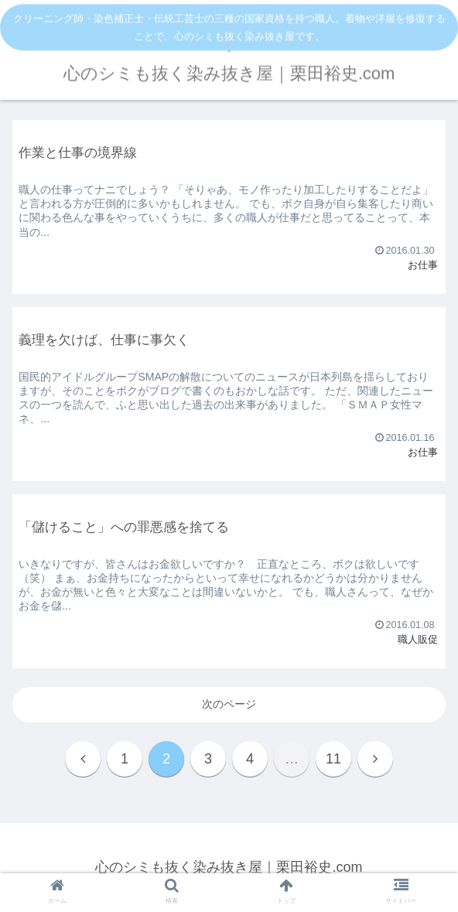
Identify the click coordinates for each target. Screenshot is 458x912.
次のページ (229, 704)
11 (333, 759)
